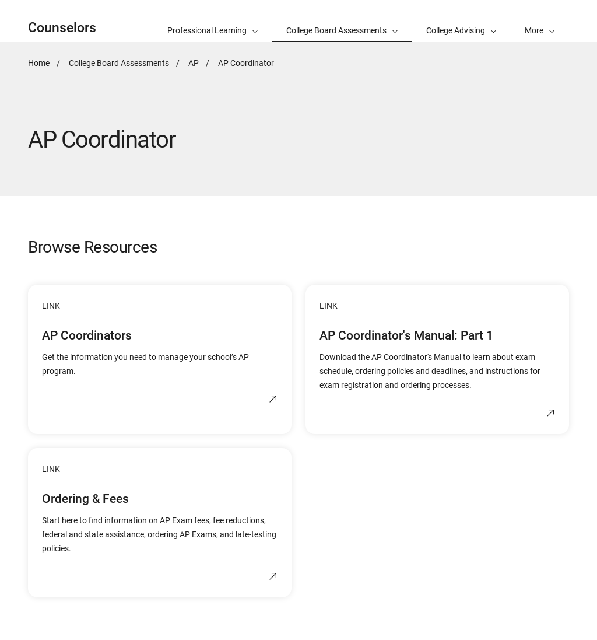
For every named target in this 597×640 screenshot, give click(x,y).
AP (193, 63)
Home (39, 63)
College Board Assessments (119, 63)
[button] (540, 21)
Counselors (62, 28)
